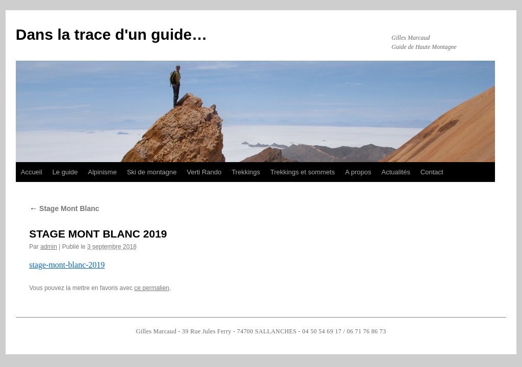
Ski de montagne (152, 172)
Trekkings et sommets (302, 172)
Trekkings (245, 172)
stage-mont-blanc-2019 (67, 264)
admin (48, 246)
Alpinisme (102, 172)
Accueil (31, 172)
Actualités (395, 172)
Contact (432, 172)
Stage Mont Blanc (64, 208)
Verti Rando (204, 172)
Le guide (65, 172)
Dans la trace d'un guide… (111, 34)
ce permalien (151, 288)
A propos (358, 172)
